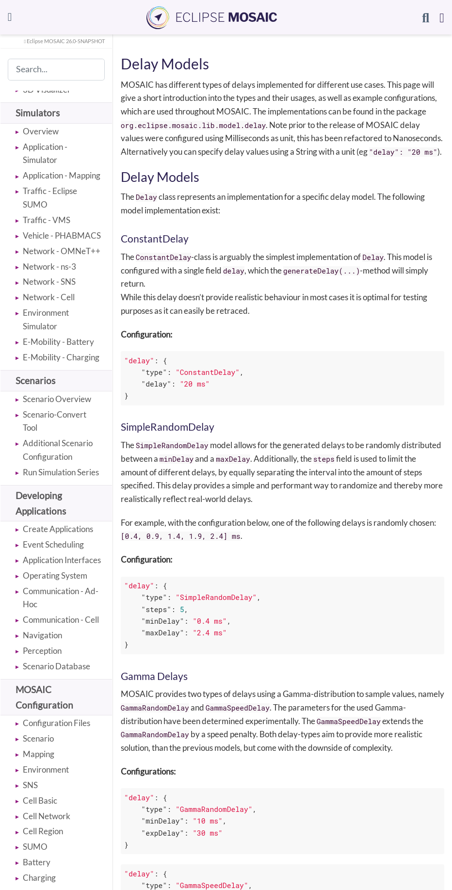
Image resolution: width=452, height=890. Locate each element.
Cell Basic (40, 800)
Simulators (38, 112)
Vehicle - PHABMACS (62, 235)
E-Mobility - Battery (58, 342)
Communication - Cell (61, 620)
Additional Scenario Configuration (58, 450)
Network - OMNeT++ (61, 251)
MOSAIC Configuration (44, 697)
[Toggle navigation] (10, 17)
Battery (36, 862)
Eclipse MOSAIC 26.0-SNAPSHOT (64, 41)
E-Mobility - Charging (61, 357)
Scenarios (35, 380)
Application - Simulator (45, 153)
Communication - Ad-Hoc (60, 598)
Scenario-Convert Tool (54, 421)
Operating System (55, 575)
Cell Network (46, 816)
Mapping (38, 754)
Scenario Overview (57, 399)
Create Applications (58, 529)
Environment (46, 769)
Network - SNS (49, 281)
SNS (30, 785)
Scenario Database (56, 666)
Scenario (38, 738)
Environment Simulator (46, 319)
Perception (42, 651)
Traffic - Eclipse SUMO (50, 198)
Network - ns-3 (49, 266)
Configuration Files (56, 723)
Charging (39, 878)
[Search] (425, 17)
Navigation (42, 635)
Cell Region (43, 831)
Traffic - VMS (46, 220)
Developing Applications (41, 503)
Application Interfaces (62, 560)
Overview (41, 131)
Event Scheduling (53, 544)
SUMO (35, 846)
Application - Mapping (61, 175)
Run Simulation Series (61, 472)
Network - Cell (49, 297)
